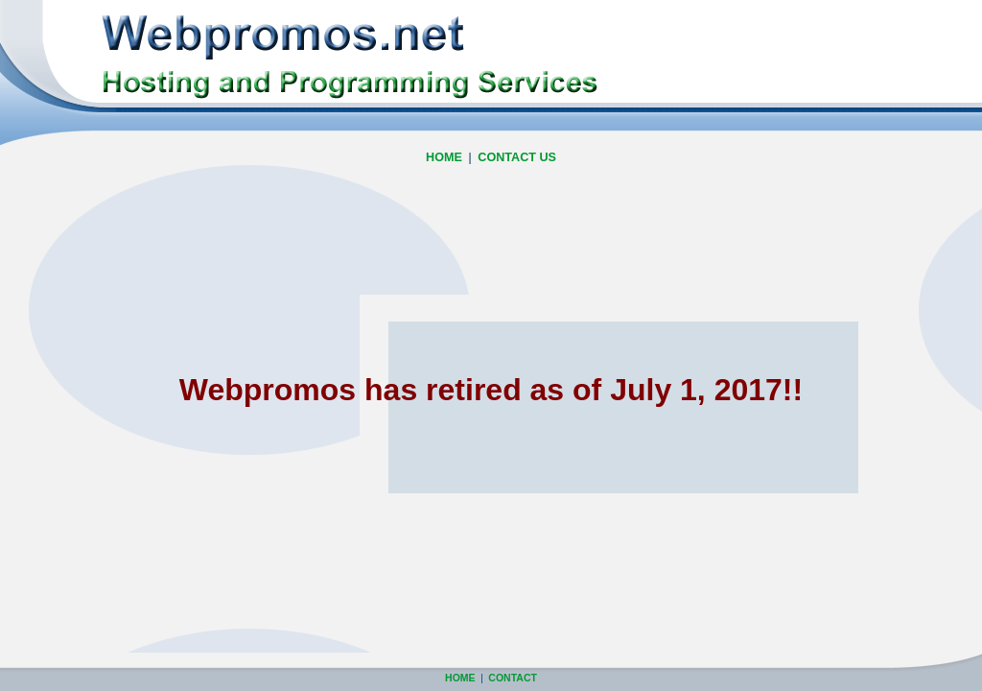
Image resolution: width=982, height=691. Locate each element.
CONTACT (512, 677)
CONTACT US (517, 157)
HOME (444, 157)
